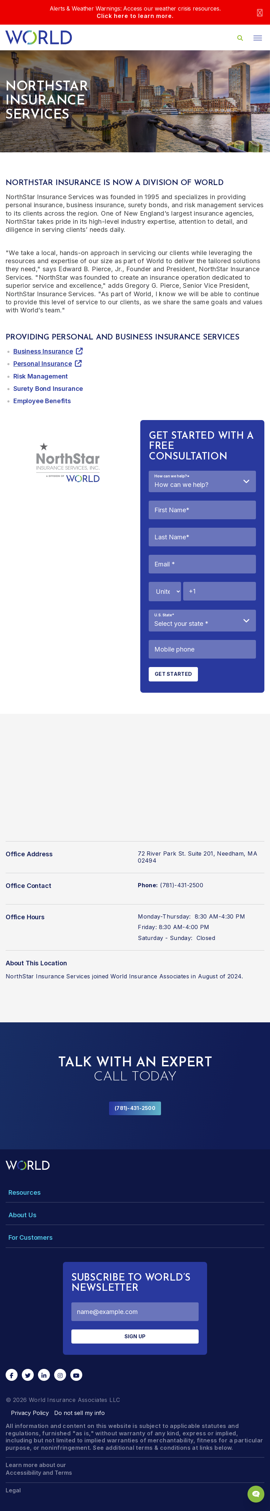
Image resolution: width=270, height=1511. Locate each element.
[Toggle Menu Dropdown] (135, 1192)
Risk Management (40, 376)
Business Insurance (43, 351)
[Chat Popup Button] (256, 1494)
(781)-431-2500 (135, 1108)
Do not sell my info (79, 1412)
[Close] (260, 12)
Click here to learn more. (135, 15)
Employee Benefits (42, 401)
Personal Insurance (42, 363)
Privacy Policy (30, 1412)
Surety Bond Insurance (48, 388)
